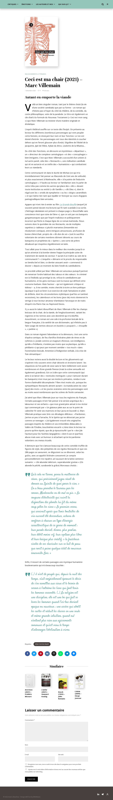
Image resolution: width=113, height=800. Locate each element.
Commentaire (30, 720)
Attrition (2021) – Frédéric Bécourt (28, 698)
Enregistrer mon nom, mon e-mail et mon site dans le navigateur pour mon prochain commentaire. (53, 769)
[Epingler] (40, 653)
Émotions (26, 4)
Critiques (12, 4)
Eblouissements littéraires (35, 74)
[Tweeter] (34, 653)
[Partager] (27, 653)
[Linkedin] (98, 798)
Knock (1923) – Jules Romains (61, 700)
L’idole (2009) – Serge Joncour (78, 699)
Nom (26, 748)
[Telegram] (102, 798)
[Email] (53, 653)
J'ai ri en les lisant (42, 644)
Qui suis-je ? (63, 4)
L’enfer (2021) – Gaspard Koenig (45, 698)
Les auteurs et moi (44, 4)
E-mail (27, 758)
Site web (61, 758)
